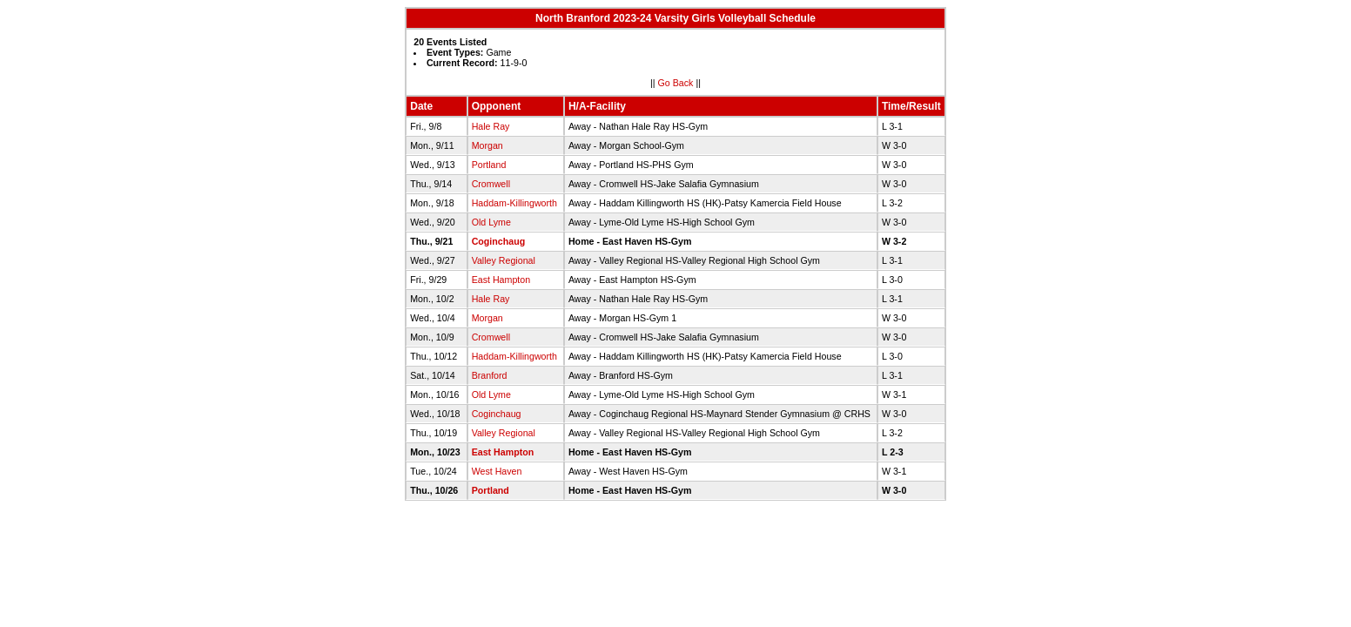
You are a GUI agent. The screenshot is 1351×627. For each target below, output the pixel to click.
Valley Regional (503, 260)
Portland (489, 164)
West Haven (497, 471)
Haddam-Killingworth (514, 203)
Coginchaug (499, 241)
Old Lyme (491, 222)
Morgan (487, 145)
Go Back (676, 83)
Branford (489, 375)
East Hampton (501, 279)
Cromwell (491, 184)
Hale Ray (491, 126)
